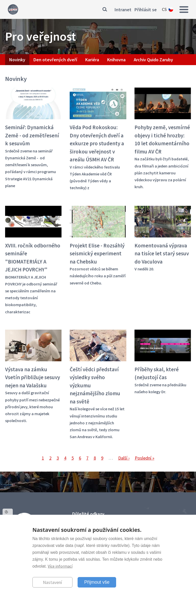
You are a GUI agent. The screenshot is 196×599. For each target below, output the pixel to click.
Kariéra (92, 60)
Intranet (123, 10)
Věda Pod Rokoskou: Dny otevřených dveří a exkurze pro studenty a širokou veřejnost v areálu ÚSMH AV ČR (97, 143)
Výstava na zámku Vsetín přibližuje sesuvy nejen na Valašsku (32, 377)
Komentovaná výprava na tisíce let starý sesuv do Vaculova (161, 253)
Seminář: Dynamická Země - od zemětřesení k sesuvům (32, 135)
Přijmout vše (96, 582)
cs (164, 9)
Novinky (17, 60)
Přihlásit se (145, 10)
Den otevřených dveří (55, 60)
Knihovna (116, 60)
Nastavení (52, 582)
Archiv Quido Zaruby (153, 60)
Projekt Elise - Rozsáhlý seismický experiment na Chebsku (97, 253)
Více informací (60, 566)
